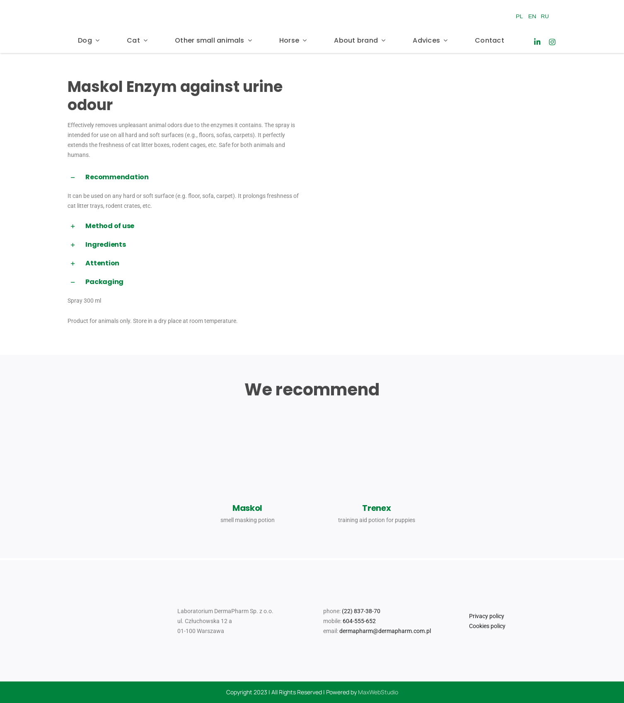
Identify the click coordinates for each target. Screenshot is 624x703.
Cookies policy (487, 626)
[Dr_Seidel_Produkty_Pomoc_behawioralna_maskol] (247, 415)
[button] (187, 177)
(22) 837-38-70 (361, 611)
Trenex (376, 508)
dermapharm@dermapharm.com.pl (385, 631)
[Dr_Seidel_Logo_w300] (110, 7)
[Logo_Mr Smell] (286, 5)
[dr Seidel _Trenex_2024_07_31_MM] (376, 415)
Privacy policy (486, 616)
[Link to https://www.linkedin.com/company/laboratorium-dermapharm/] (537, 42)
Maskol (247, 508)
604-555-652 (359, 621)
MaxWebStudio (378, 692)
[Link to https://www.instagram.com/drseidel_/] (552, 42)
